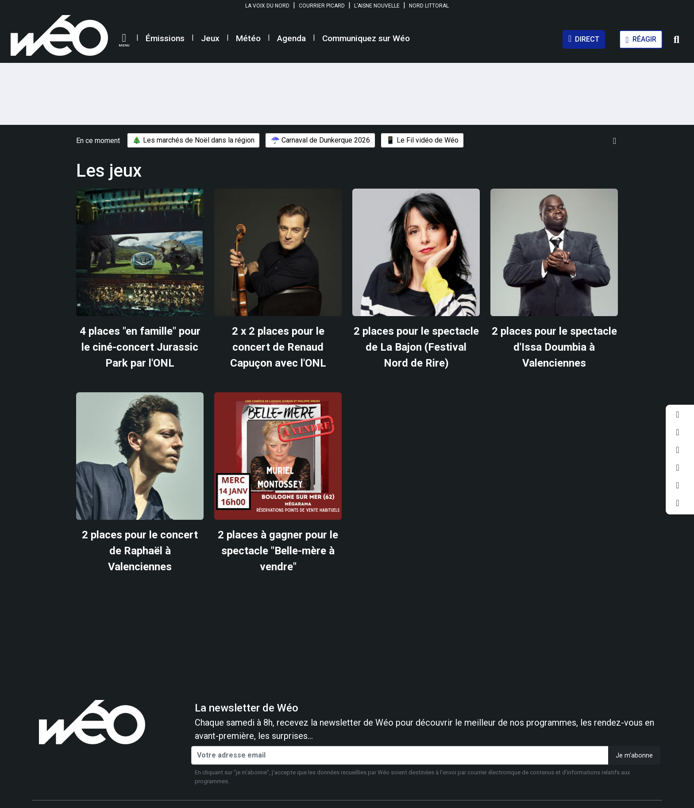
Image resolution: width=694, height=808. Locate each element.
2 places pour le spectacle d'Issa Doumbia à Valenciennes (554, 347)
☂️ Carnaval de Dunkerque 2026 (320, 140)
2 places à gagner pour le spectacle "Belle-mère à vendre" (278, 551)
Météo (248, 38)
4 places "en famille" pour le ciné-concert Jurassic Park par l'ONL (140, 347)
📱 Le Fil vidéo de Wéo (422, 140)
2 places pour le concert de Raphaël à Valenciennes (140, 551)
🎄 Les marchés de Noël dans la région (193, 140)
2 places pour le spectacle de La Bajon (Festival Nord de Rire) (416, 347)
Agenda (291, 38)
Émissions (165, 38)
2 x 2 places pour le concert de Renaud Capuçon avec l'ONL (278, 347)
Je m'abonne (634, 755)
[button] (124, 40)
